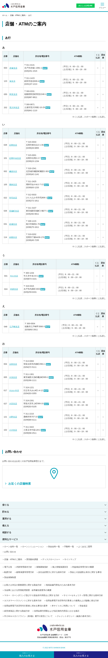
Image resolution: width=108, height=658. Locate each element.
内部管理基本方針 (24, 567)
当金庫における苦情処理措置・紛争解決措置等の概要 (27, 590)
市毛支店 (13, 198)
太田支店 (13, 364)
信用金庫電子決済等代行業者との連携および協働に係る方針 (72, 600)
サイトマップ (70, 559)
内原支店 (14, 289)
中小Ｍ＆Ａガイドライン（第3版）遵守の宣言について (28, 616)
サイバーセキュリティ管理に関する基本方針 (83, 595)
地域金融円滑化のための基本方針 (60, 585)
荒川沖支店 (14, 107)
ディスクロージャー (51, 559)
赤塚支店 (13, 68)
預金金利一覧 (54, 546)
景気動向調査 (32, 559)
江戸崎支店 (14, 326)
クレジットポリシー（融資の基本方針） (74, 616)
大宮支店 (13, 404)
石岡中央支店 (15, 158)
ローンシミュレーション (33, 546)
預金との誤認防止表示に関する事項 (86, 572)
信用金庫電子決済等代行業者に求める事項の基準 (26, 606)
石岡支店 (13, 145)
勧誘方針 (8, 572)
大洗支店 (13, 377)
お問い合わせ (10, 552)
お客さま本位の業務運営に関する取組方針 (23, 585)
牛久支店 (14, 276)
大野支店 (13, 417)
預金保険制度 (10, 577)
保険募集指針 (42, 567)
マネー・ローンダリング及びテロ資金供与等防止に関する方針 (31, 595)
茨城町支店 (14, 211)
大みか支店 (14, 390)
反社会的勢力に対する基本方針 (52, 572)
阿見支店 (13, 94)
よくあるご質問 (85, 546)
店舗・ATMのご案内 (17, 15)
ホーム (4, 15)
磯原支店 (13, 171)
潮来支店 (13, 184)
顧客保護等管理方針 (25, 572)
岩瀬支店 (13, 224)
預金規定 (83, 606)
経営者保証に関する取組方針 (17, 611)
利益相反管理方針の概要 (83, 567)
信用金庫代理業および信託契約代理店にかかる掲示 (56, 611)
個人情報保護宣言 (60, 567)
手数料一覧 (69, 546)
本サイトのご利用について (63, 606)
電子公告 (8, 567)
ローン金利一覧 (11, 546)
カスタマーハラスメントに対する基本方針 (23, 600)
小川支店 (13, 430)
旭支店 (12, 81)
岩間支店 (13, 237)
